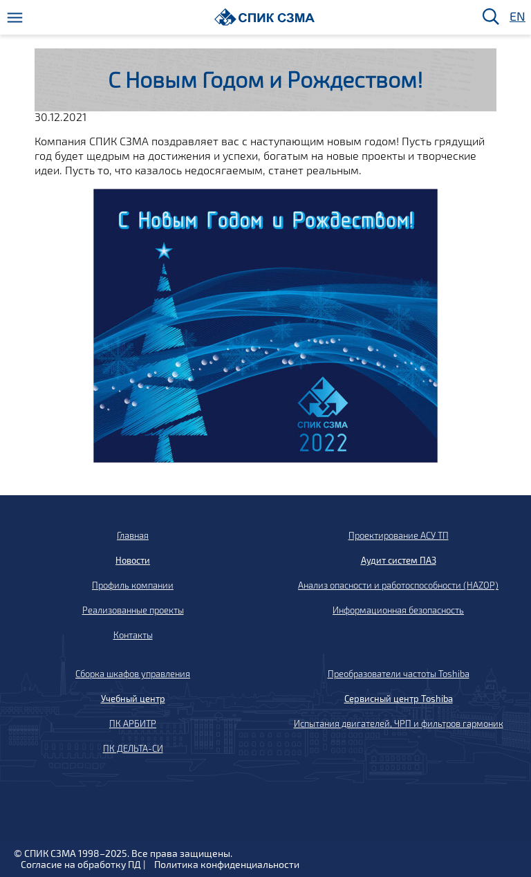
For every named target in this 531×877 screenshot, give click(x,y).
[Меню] (15, 17)
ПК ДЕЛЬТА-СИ (133, 748)
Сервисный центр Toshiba (398, 698)
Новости (132, 560)
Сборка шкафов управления (132, 673)
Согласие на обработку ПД (81, 864)
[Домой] (264, 17)
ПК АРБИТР (132, 723)
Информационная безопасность (398, 610)
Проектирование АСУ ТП (398, 535)
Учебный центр (133, 698)
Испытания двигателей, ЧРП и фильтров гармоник (398, 723)
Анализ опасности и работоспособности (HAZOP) (398, 585)
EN (516, 17)
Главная (133, 535)
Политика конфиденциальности (226, 864)
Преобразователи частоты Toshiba (398, 673)
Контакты (133, 634)
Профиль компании (133, 585)
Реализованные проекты (133, 610)
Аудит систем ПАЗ (398, 560)
